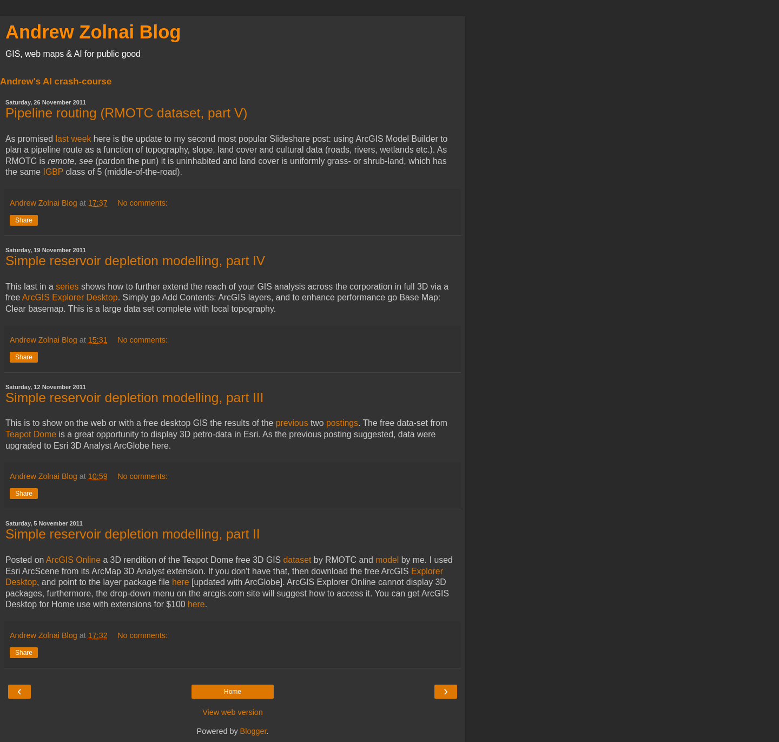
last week (73, 138)
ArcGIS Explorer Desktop (70, 297)
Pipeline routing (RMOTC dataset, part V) (126, 113)
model (387, 559)
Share (23, 220)
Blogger (253, 731)
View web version (232, 712)
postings (341, 423)
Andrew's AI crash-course (55, 81)
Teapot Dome (30, 434)
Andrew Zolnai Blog (93, 32)
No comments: (142, 203)
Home (232, 691)
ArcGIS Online (73, 559)
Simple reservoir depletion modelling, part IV (135, 260)
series (67, 286)
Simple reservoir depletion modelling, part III (134, 397)
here (180, 582)
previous (292, 423)
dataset (297, 559)
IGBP (53, 171)
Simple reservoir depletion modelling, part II (132, 534)
